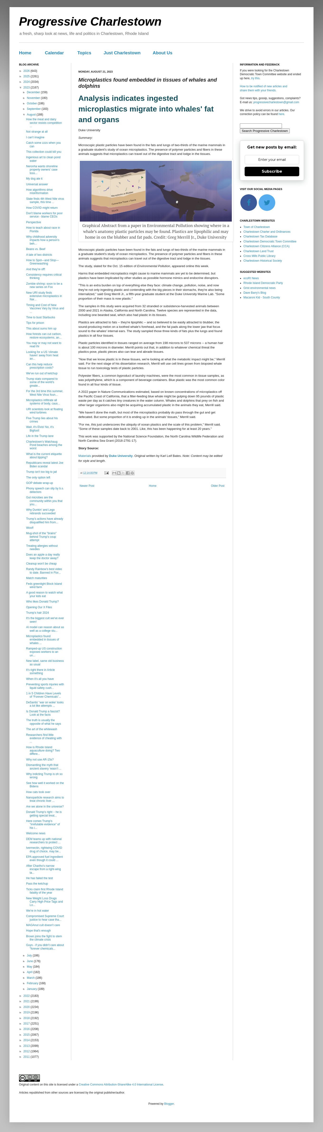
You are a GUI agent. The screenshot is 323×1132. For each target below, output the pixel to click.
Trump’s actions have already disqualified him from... (44, 520)
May (30, 966)
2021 (27, 1001)
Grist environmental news (259, 288)
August (32, 114)
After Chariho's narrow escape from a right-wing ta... (43, 869)
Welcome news (35, 833)
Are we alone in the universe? (45, 806)
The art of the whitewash (41, 729)
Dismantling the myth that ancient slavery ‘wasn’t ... (43, 766)
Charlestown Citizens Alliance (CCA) (266, 246)
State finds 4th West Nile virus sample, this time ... (45, 200)
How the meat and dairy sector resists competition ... (44, 123)
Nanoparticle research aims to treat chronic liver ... (45, 799)
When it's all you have (40, 679)
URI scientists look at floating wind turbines (44, 411)
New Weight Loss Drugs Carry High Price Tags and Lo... (44, 902)
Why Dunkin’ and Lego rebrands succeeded (41, 511)
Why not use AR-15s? (40, 759)
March (31, 977)
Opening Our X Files (39, 607)
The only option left (38, 477)
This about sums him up (41, 328)
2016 (27, 1029)
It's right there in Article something (40, 671)
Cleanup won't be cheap (41, 563)
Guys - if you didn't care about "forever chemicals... (45, 946)
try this (255, 78)
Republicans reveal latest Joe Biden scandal (44, 464)
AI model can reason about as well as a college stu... (45, 629)
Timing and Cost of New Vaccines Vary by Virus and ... (45, 308)
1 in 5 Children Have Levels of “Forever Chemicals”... (43, 695)
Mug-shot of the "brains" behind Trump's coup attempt (41, 537)
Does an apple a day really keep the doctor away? (43, 556)
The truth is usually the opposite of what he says (43, 722)
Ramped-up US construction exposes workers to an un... (44, 652)
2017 (27, 1023)
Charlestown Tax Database (260, 236)
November (34, 98)
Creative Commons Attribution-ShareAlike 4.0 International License (121, 1084)
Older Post (217, 485)
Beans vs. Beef (35, 249)
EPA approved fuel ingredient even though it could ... (44, 858)
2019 (27, 1012)
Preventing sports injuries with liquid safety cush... (45, 686)
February (33, 983)
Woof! (29, 527)
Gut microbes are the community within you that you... (44, 501)
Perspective (33, 222)
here (281, 114)
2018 (27, 1018)
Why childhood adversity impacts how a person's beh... (42, 240)
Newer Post (87, 485)
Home (25, 52)
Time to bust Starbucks (40, 317)
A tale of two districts (39, 254)
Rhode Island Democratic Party (263, 283)
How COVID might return (42, 207)
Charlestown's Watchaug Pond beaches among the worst (44, 445)
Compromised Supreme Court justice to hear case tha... (45, 917)
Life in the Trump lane (39, 436)
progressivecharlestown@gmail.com (276, 102)
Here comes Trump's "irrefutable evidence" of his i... (43, 824)
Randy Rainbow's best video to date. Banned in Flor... (44, 570)
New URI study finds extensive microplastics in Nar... (44, 296)
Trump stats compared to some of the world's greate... (42, 382)
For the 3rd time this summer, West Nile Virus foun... (44, 393)
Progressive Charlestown (90, 21)
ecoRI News (251, 278)
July (30, 955)
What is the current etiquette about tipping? (44, 455)
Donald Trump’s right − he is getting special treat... (44, 813)
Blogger (169, 1103)
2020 (27, 1007)
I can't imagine (35, 137)
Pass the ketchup (37, 883)
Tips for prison (35, 323)
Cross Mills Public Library (259, 256)
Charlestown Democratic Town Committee (269, 241)
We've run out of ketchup (41, 373)
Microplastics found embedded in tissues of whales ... (42, 640)
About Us (162, 52)
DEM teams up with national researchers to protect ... (44, 840)
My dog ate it (34, 178)
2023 (27, 87)
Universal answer (37, 184)
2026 (27, 71)
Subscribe (272, 171)
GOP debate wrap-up (39, 483)
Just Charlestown (122, 52)
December (34, 92)
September (34, 109)
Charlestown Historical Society (262, 260)
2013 (27, 1046)
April (30, 972)
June (30, 961)
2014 (27, 1040)
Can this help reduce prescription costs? (39, 366)
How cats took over (38, 792)
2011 (27, 1056)
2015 (27, 1034)
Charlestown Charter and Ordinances (266, 231)
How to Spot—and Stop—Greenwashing (42, 262)
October (32, 103)
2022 (27, 995)
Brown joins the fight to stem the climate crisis (44, 938)
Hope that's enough (38, 930)
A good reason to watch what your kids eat (44, 594)
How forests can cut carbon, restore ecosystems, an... (44, 335)
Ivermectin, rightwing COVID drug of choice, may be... (44, 849)
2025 (27, 76)
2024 (27, 82)
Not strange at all (37, 131)
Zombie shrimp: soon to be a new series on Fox (44, 285)
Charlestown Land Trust (258, 251)
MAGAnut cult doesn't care (43, 925)
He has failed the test (39, 878)
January (32, 989)
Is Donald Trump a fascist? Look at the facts (43, 713)
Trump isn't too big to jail (41, 471)
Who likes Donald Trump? (42, 601)
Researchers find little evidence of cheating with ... (44, 738)
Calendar (54, 52)
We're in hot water (37, 910)
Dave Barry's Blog (254, 292)
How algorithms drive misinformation (39, 191)
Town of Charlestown (256, 227)
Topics (84, 52)
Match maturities (36, 578)
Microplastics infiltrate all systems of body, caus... (43, 402)
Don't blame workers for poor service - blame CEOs (44, 215)
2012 (27, 1051)
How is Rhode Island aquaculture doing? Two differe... (43, 751)
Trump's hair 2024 (37, 612)
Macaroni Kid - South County (261, 297)
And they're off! (35, 269)
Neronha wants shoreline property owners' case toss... (42, 170)
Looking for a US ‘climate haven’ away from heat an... (42, 355)
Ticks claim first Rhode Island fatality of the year (44, 891)
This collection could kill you (43, 151)
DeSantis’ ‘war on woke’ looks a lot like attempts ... (45, 704)
